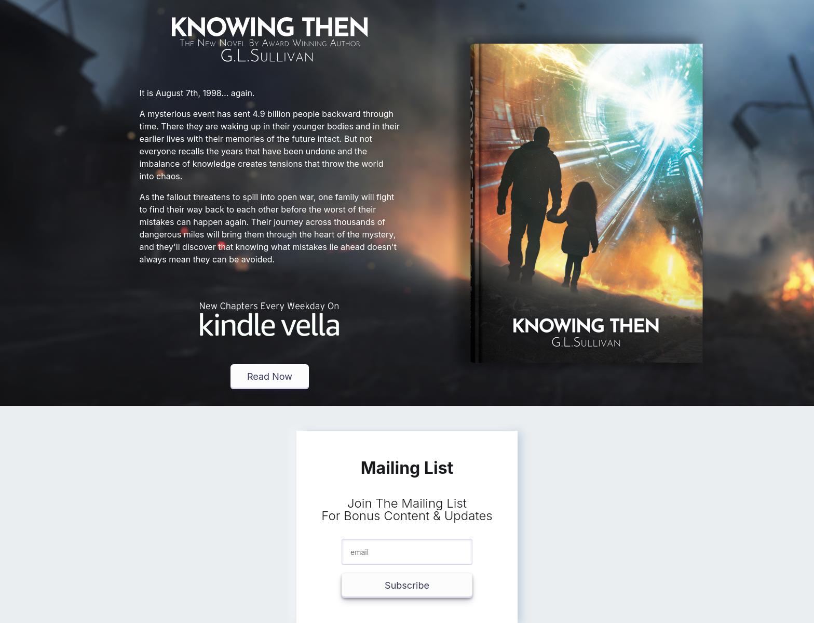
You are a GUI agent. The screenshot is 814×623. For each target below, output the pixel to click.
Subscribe (407, 585)
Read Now (269, 376)
